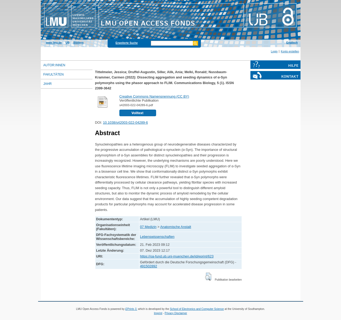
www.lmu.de (54, 42)
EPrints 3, (131, 308)
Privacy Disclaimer (176, 313)
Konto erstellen (290, 51)
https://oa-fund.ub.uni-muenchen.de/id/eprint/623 (177, 256)
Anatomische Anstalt (175, 227)
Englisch (292, 42)
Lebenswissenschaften (157, 237)
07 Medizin (148, 227)
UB (68, 42)
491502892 (148, 266)
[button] (208, 277)
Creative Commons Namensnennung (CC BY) (154, 96)
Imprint (158, 313)
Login (274, 51)
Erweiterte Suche (127, 42)
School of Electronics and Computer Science (197, 308)
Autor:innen (54, 65)
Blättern (78, 42)
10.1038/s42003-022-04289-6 (125, 122)
